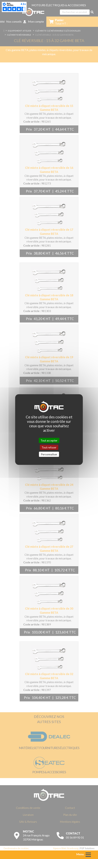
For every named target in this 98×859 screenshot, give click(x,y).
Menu (80, 854)
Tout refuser (49, 447)
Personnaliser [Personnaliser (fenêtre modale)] (49, 454)
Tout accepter (49, 440)
